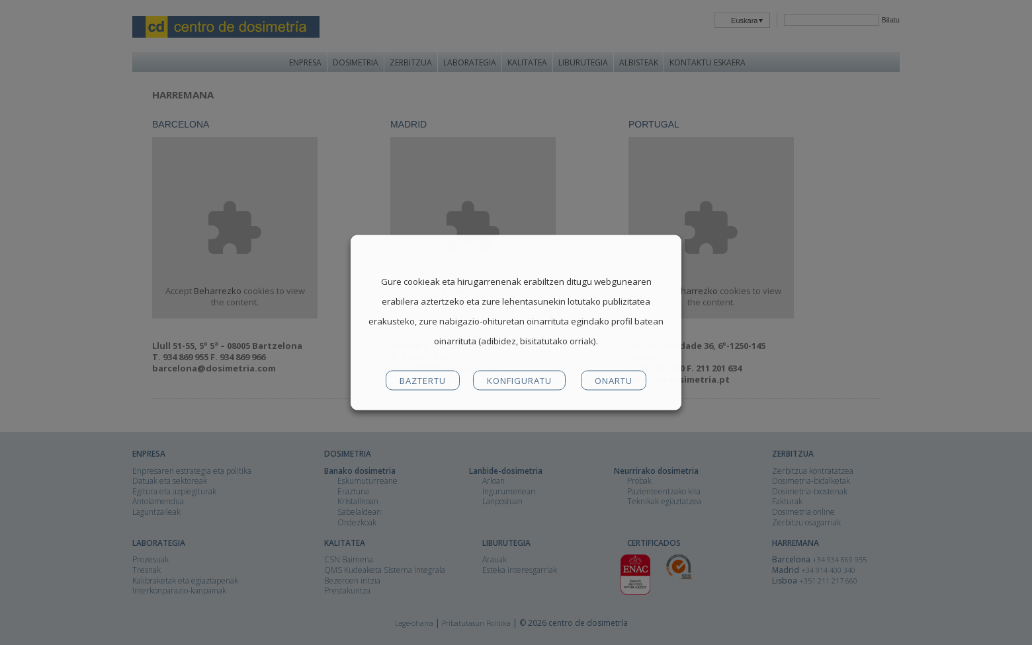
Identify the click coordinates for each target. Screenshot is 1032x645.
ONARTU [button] (613, 381)
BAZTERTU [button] (423, 381)
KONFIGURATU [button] (519, 381)
